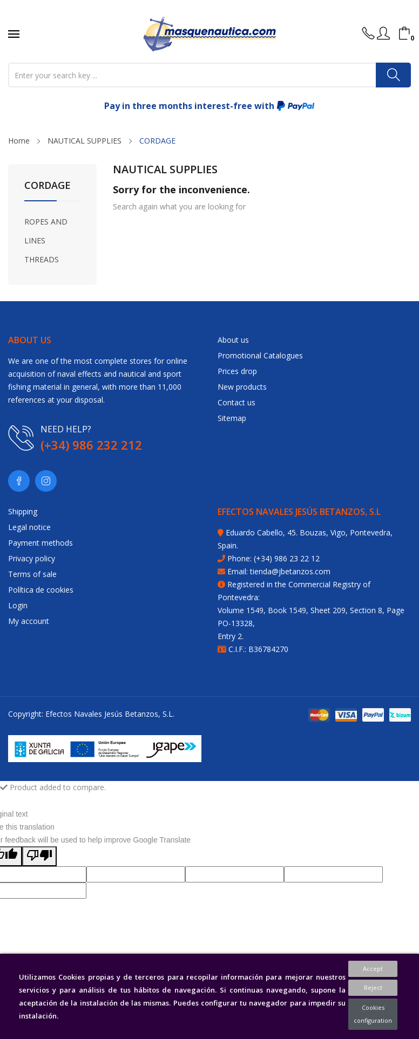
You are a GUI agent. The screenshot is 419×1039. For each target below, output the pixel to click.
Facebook (19, 481)
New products (242, 387)
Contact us (236, 402)
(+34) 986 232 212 (91, 445)
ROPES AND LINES (45, 231)
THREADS (41, 259)
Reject (373, 987)
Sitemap (232, 418)
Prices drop (237, 371)
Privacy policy (31, 558)
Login (18, 605)
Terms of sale (32, 574)
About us (233, 340)
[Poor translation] (39, 856)
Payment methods (40, 543)
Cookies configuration (373, 1013)
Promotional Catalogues (260, 355)
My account (28, 621)
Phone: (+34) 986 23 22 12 (273, 558)
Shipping (22, 511)
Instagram (46, 481)
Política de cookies (40, 590)
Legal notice (29, 527)
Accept (373, 969)
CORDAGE (47, 186)
